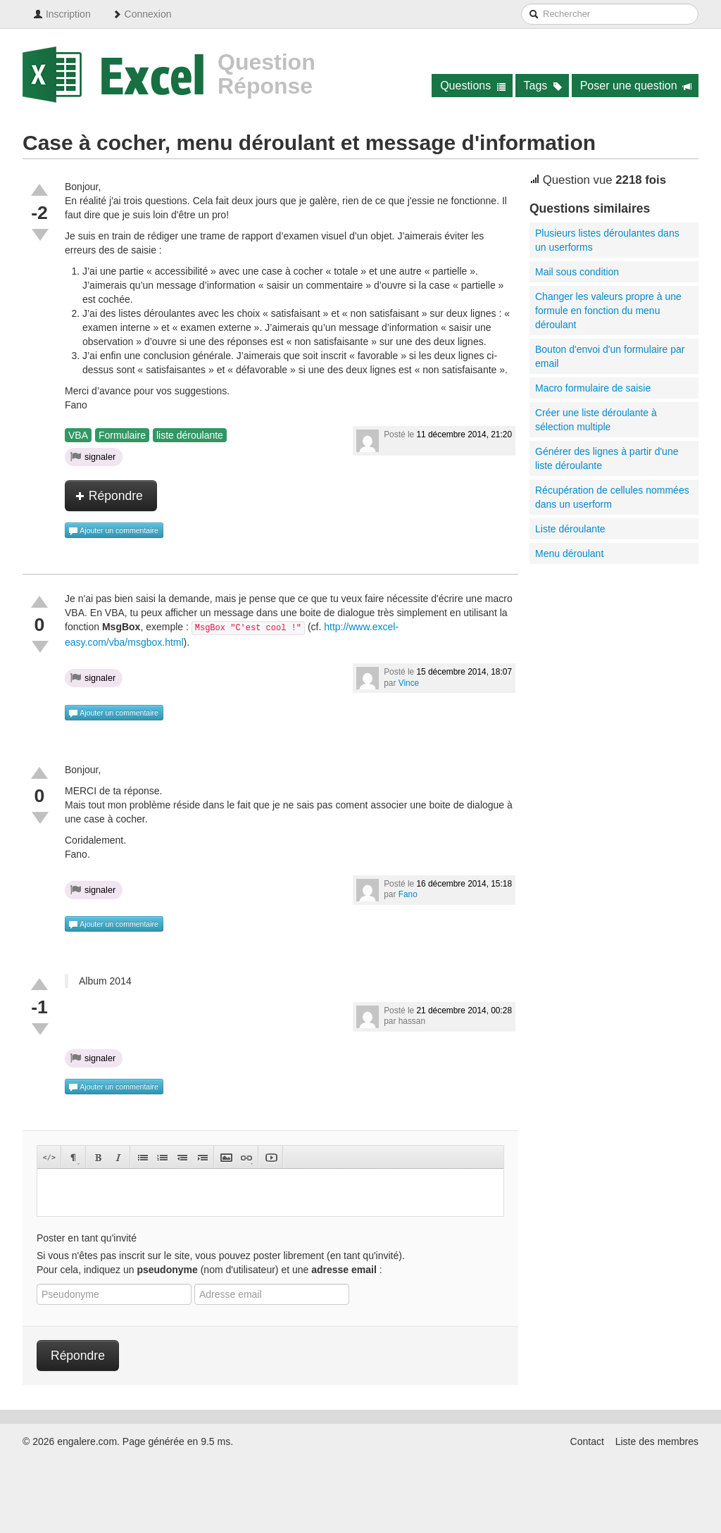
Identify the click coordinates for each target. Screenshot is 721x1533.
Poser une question (636, 86)
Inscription (62, 14)
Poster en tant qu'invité (87, 1238)
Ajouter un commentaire (113, 531)
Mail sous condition (577, 271)
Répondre (109, 496)
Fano (408, 894)
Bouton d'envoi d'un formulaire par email (609, 356)
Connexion (142, 14)
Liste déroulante (570, 528)
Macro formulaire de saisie (593, 388)
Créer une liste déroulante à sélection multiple (596, 419)
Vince (409, 683)
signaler (92, 456)
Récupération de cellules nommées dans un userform (612, 497)
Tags (543, 86)
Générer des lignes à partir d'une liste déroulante (606, 458)
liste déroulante (189, 435)
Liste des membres (656, 1441)
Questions (473, 86)
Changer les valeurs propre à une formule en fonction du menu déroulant (608, 310)
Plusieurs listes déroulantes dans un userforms (607, 240)
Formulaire (122, 435)
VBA (78, 435)
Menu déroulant (569, 553)
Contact (587, 1441)
